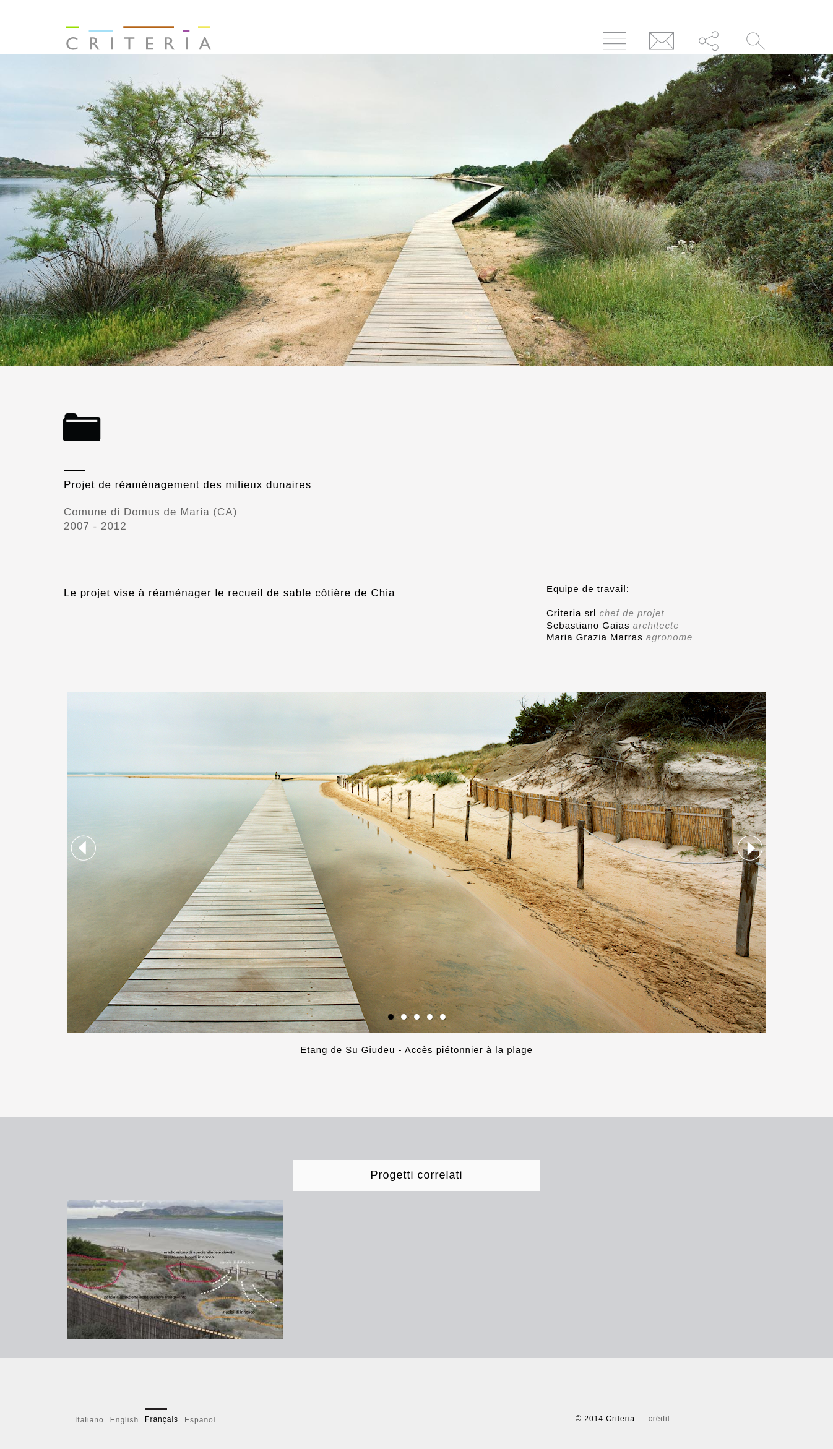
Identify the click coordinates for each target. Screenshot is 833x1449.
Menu (615, 40)
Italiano (89, 1420)
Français (161, 1419)
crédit (659, 1418)
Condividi (709, 40)
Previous (83, 848)
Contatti (662, 40)
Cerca (756, 40)
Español (199, 1420)
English (124, 1420)
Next (749, 848)
